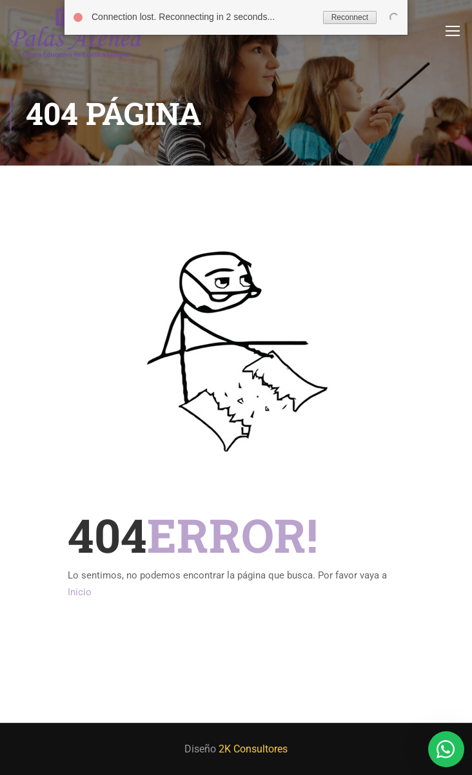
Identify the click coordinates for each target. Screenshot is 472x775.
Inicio (80, 592)
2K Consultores (253, 749)
